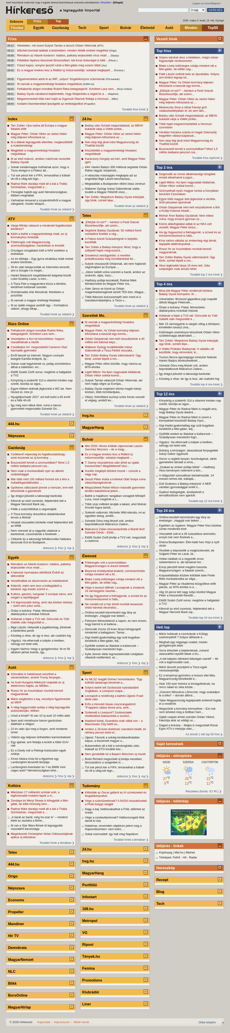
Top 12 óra (165, 394)
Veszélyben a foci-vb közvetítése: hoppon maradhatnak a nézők (37, 340)
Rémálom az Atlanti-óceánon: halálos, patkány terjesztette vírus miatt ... (64, 55)
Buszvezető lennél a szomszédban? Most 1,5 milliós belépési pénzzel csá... (188, 150)
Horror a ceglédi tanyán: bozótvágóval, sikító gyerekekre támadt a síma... (188, 460)
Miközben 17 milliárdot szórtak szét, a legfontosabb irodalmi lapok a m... (35, 794)
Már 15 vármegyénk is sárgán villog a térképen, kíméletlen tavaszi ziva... (189, 325)
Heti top (163, 627)
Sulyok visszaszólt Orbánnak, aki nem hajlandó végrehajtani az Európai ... (115, 265)
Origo (13, 876)
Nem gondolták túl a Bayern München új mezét (115, 754)
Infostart (89, 897)
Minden (191, 28)
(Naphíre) (113, 94)
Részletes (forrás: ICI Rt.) (202, 791)
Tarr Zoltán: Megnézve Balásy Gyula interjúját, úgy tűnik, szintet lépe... (189, 342)
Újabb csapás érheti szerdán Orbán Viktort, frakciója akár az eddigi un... (187, 718)
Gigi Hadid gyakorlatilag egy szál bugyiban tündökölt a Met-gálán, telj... (186, 427)
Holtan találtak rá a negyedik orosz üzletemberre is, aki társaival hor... (181, 560)
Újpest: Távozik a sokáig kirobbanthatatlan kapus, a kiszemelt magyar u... (112, 739)
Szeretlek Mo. (93, 316)
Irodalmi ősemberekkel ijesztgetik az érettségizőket (50, 103)
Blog (160, 892)
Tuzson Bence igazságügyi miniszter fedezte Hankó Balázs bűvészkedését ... (188, 358)
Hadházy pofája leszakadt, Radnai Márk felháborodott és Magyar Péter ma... (111, 282)
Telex (12, 852)
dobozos (48, 548)
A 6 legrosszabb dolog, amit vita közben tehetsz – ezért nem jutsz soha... (42, 604)
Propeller (16, 912)
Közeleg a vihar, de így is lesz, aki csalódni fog (189, 378)
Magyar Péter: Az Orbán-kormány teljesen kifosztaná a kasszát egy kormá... (186, 84)
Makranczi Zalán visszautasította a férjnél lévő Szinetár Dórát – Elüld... (115, 530)
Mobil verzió (81, 1022)
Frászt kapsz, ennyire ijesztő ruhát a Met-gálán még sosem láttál (59, 65)
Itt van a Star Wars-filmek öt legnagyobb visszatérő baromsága (37, 827)
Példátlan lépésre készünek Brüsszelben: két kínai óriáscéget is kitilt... (62, 60)
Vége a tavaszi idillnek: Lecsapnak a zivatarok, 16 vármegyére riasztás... (115, 589)
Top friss (163, 51)
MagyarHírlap (19, 1007)
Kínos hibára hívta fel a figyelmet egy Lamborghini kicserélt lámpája (35, 760)
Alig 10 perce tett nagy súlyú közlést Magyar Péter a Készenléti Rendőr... (187, 593)
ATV (11, 219)
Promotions (92, 980)
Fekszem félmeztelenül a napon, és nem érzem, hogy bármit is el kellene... (116, 622)
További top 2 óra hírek (205, 274)
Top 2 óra (164, 167)
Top (58, 21)
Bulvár (125, 28)
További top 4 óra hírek (205, 384)
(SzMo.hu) (88, 84)
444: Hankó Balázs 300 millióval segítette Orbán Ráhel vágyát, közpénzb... (116, 168)
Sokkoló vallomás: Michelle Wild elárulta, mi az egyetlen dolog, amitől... (115, 514)
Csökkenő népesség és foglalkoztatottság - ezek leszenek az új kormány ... (38, 456)
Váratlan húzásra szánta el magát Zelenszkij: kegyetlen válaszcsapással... (188, 134)
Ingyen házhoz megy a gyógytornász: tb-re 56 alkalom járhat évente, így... (40, 650)
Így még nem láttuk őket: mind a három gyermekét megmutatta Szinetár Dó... (36, 407)
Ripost (87, 944)
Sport (104, 28)
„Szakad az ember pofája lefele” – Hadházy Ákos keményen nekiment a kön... (187, 468)
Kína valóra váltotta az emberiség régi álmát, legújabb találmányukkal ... (188, 242)
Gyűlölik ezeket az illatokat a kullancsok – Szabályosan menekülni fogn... (186, 435)
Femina (88, 968)
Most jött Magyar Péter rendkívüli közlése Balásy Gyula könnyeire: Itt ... (185, 292)
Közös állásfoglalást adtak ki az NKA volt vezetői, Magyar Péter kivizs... (185, 225)
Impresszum (62, 1022)
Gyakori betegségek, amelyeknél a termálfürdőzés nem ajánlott (181, 493)
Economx (16, 900)
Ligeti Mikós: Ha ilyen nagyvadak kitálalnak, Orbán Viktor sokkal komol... (187, 184)
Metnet (190, 852)
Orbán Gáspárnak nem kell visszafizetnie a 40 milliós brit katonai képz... (114, 340)
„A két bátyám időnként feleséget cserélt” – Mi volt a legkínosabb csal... (188, 660)
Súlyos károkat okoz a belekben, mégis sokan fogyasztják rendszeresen (188, 59)
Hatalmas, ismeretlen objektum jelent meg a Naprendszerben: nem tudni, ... (113, 827)
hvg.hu (88, 416)
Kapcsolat (43, 1022)
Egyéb (38, 28)
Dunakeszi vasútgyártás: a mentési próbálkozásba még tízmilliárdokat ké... (110, 257)
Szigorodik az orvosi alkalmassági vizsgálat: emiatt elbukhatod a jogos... (187, 175)
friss (60, 548)
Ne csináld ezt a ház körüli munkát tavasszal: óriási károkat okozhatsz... (114, 605)
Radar (193, 857)
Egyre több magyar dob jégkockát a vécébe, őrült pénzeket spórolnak (187, 200)
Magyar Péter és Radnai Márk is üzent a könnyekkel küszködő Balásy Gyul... (185, 418)
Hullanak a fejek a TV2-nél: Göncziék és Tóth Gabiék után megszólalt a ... (188, 317)
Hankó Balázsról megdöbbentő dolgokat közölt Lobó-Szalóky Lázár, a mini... (41, 277)
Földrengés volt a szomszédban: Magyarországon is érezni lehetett (107, 564)
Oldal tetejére (207, 1022)
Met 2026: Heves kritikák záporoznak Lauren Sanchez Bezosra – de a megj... (114, 447)
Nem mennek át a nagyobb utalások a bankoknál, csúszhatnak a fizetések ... (35, 532)
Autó (169, 28)
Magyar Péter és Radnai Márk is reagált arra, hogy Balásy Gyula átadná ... (188, 410)
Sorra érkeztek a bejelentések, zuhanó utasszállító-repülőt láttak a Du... (184, 652)
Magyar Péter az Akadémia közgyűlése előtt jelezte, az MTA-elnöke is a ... (187, 585)
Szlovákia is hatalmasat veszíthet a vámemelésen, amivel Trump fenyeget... (37, 675)
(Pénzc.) (113, 60)
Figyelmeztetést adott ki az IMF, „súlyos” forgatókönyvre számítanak (61, 79)
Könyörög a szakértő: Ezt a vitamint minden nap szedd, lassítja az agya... (190, 402)
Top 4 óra (164, 284)
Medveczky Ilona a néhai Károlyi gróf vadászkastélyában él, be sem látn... (183, 109)
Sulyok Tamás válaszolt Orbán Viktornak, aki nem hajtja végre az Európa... (113, 382)
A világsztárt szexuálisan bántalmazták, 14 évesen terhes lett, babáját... (186, 477)
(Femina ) (119, 70)
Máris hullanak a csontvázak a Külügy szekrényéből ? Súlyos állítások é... (183, 635)
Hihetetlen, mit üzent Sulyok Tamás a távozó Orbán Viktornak (57, 45)
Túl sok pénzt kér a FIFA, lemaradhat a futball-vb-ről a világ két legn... (41, 177)
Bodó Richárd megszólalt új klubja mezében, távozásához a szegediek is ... (114, 760)
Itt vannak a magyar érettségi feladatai (35, 300)
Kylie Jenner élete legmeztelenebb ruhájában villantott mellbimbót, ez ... (114, 655)
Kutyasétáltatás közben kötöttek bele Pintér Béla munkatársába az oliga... (187, 577)
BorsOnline (17, 995)
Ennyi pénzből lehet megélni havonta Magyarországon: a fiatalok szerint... (183, 568)
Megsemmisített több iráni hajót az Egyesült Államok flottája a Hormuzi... (64, 98)
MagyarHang (93, 427)
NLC (11, 971)
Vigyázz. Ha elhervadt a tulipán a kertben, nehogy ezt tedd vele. (186, 443)
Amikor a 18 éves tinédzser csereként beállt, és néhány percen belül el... (115, 730)
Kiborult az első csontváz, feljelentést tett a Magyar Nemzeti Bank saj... (186, 610)
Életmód (147, 28)
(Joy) (104, 65)
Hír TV (13, 936)
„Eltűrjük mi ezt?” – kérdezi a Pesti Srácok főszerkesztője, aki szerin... (186, 92)
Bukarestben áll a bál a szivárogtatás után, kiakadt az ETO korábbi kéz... (112, 747)
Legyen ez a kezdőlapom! (206, 3)
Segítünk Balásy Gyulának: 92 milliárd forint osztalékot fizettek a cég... (113, 232)
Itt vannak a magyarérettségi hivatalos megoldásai (50, 84)
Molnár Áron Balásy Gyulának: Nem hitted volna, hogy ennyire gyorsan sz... (186, 217)
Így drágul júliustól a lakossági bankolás (184, 373)
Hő (185, 857)
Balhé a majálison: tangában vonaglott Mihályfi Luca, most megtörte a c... (115, 497)
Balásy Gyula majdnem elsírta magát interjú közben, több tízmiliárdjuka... (113, 390)
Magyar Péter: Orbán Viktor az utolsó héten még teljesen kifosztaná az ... (187, 100)
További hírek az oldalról (55, 209)
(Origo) (113, 50)
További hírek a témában (55, 842)
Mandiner (16, 924)
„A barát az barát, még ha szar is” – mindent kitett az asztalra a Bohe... (39, 818)
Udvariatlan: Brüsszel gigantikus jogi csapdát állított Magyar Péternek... (188, 300)
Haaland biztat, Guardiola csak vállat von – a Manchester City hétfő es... (114, 722)
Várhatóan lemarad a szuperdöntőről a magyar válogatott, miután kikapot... (41, 202)
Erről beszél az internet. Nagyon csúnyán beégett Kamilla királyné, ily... (37, 357)
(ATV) (100, 45)
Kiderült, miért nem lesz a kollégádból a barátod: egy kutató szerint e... (36, 587)
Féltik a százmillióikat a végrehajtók (34, 509)
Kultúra (14, 786)
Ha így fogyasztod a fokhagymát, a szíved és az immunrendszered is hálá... (190, 234)
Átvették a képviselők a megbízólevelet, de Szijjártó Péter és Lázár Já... (186, 552)
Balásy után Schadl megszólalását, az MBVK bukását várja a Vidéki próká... (188, 117)
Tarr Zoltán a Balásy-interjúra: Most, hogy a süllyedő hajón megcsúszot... (113, 248)
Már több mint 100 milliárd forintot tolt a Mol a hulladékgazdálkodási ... (40, 481)
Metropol (89, 921)
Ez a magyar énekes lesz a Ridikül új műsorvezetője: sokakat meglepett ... (65, 70)
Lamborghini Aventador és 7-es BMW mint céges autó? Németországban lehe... (38, 768)
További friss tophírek (206, 158)
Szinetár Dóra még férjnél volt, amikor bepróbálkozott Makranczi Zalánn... (183, 367)
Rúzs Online (18, 324)
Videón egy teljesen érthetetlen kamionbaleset (41, 737)
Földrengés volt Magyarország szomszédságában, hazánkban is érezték (37, 243)
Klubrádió (90, 992)
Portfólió (89, 885)
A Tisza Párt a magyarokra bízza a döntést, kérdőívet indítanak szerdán (38, 285)
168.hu (88, 909)
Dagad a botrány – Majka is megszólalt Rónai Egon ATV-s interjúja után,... (188, 727)
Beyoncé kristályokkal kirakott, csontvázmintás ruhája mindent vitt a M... (115, 572)
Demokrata (17, 948)
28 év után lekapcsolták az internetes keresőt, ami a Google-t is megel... (40, 268)
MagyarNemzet (20, 960)
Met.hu (179, 852)
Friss (37, 21)
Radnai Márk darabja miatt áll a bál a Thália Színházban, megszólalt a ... (39, 185)
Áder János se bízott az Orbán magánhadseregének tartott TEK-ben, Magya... (115, 290)
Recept (162, 880)
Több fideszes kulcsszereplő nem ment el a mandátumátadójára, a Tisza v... (113, 298)
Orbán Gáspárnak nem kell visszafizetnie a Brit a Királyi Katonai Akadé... (189, 209)
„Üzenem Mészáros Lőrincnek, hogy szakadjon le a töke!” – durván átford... (189, 693)
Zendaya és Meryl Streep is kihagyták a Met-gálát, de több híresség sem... (40, 802)
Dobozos (16, 21)
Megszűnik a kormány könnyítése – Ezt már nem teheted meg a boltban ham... (187, 710)
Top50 (213, 28)
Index (13, 119)
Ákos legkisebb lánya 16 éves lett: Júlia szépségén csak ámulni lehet (184, 267)
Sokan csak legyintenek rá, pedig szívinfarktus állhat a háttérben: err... (41, 365)
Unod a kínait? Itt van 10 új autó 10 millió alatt (40, 715)
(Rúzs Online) (124, 89)
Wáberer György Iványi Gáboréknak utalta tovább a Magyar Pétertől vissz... (112, 190)
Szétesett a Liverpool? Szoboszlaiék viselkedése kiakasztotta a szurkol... (108, 714)
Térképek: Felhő (169, 857)
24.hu (87, 119)
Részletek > (107, 2)
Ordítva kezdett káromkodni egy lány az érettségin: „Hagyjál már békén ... (184, 518)
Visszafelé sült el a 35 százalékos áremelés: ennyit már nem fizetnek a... (187, 535)
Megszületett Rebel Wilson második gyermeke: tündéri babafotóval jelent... (115, 489)
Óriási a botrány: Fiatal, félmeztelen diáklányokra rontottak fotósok (182, 309)
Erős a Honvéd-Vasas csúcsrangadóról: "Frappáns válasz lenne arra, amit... (110, 705)
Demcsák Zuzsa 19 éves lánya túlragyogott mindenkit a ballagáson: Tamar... (113, 630)
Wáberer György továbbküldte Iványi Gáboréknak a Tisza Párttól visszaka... (110, 348)
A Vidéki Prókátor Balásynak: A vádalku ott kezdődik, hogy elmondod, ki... (186, 350)
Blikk (12, 983)
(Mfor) (115, 99)
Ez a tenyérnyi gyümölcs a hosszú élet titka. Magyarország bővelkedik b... (187, 677)
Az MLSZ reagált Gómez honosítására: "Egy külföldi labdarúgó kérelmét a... (113, 681)
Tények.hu (91, 956)
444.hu (14, 424)
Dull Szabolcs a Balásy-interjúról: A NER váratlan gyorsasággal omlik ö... (185, 485)
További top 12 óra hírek (204, 501)
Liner (86, 1004)
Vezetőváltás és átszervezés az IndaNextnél (39, 580)
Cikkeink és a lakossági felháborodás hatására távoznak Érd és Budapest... (41, 540)
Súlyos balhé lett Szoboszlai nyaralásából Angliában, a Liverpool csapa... (112, 689)
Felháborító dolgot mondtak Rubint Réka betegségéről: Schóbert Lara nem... (67, 89)
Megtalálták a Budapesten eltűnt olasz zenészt (115, 183)
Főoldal (17, 28)
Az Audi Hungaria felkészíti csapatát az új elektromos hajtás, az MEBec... (37, 684)
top (69, 548)
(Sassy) (115, 55)
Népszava (16, 436)
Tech (82, 28)
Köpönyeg (165, 852)
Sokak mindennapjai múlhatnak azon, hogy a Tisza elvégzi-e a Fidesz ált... (40, 168)
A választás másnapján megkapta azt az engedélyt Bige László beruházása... (111, 177)
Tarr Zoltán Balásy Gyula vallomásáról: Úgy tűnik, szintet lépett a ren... (187, 258)
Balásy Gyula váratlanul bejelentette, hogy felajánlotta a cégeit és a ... (62, 94)
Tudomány (91, 786)
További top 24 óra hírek (204, 617)
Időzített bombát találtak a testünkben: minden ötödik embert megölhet (63, 50)
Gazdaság (60, 28)
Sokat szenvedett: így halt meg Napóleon (111, 834)
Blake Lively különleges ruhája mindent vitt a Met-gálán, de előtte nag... (188, 67)
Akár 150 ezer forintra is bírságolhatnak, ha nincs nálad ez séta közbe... (187, 685)
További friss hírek (134, 109)
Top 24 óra (165, 511)
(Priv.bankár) (112, 79)
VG (84, 933)
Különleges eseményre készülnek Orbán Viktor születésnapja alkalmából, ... (189, 334)
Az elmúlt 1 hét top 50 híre (203, 734)
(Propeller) (89, 103)
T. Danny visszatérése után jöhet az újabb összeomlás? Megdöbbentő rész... (112, 464)
